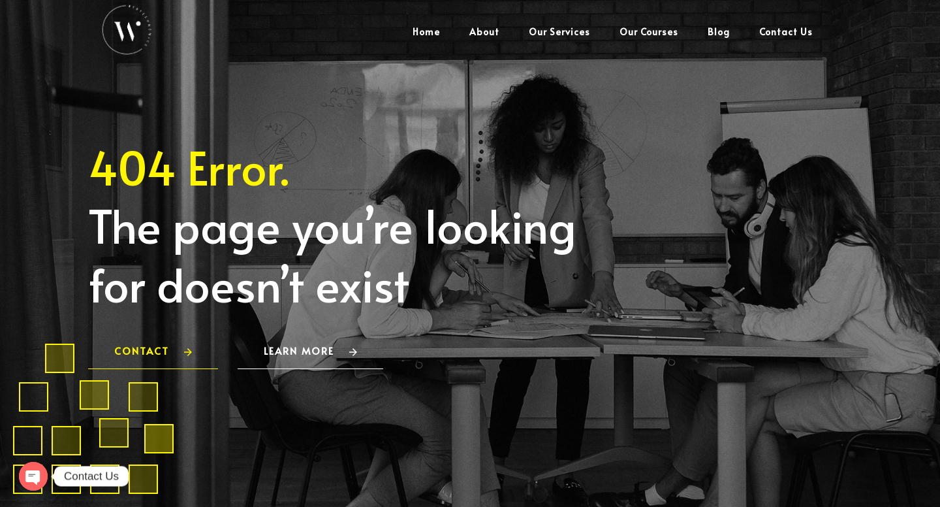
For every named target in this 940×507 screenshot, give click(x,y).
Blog (719, 31)
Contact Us (786, 31)
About (484, 31)
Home (426, 31)
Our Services (559, 31)
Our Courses (648, 31)
